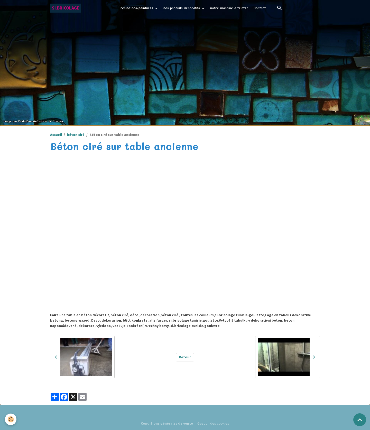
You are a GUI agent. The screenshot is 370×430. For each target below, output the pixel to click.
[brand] (65, 8)
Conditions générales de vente (167, 423)
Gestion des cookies (213, 423)
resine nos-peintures (137, 8)
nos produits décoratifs (182, 8)
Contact (260, 8)
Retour (185, 357)
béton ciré (76, 134)
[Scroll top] (359, 419)
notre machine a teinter (229, 8)
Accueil (56, 134)
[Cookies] (11, 419)
